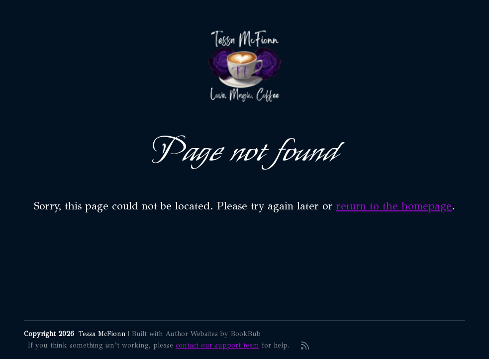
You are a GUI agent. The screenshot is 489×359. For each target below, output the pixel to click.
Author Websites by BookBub (213, 334)
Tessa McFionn (102, 334)
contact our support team (217, 345)
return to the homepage (394, 205)
